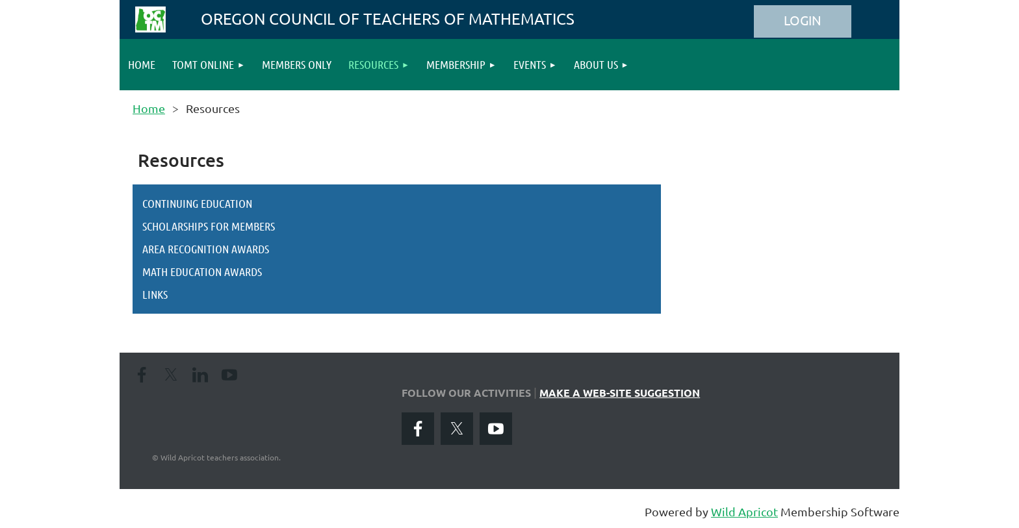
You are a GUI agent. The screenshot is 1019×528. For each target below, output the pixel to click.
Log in (802, 21)
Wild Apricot (744, 511)
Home (149, 108)
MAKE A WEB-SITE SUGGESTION (619, 392)
